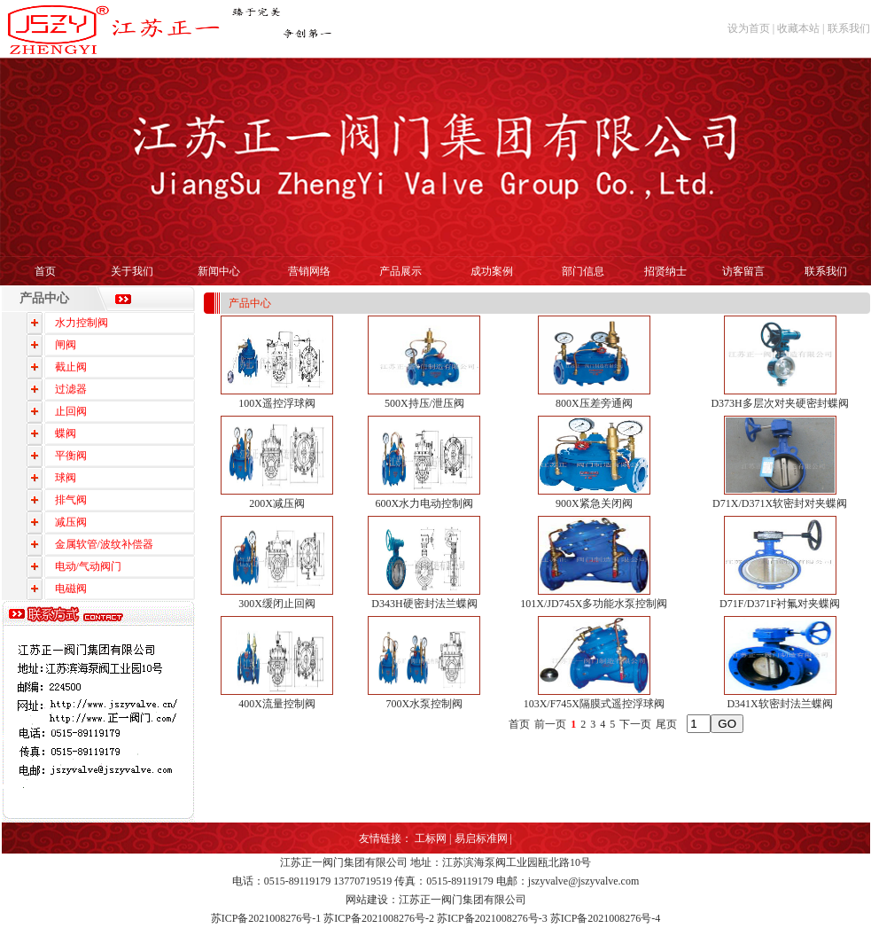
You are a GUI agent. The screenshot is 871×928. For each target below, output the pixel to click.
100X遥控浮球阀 (276, 403)
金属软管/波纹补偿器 (104, 544)
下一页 (635, 724)
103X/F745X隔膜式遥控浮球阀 (594, 704)
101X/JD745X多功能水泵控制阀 (593, 603)
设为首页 (748, 28)
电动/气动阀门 (88, 566)
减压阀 (71, 522)
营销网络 (309, 271)
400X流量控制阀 (276, 704)
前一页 (550, 724)
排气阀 (71, 500)
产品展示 (400, 271)
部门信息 (583, 271)
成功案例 (491, 271)
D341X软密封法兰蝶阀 (779, 704)
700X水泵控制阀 (424, 704)
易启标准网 (481, 838)
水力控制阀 (81, 322)
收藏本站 (798, 28)
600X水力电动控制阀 (425, 503)
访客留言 (743, 271)
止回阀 (71, 411)
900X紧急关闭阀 (594, 503)
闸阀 (65, 345)
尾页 (666, 724)
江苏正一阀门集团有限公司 (344, 862)
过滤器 (71, 389)
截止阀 (71, 367)
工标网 (431, 838)
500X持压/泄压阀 (424, 403)
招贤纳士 (665, 271)
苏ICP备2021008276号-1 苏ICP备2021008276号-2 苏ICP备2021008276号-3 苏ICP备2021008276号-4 (436, 918)
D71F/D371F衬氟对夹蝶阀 (779, 603)
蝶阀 (65, 433)
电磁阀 (71, 588)
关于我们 (132, 271)
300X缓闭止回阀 (276, 603)
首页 (45, 271)
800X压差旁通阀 (594, 403)
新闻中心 (219, 271)
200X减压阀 (277, 503)
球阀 (65, 478)
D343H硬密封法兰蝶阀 (424, 603)
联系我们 (849, 28)
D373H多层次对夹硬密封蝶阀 (779, 403)
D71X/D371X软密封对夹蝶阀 (779, 503)
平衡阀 (71, 455)
